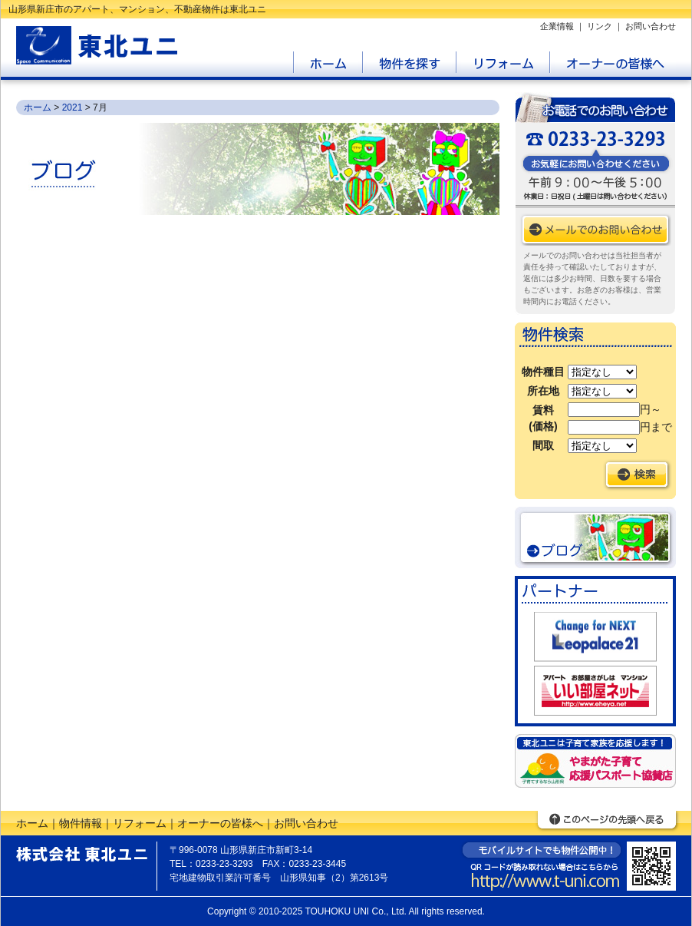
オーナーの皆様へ (220, 823)
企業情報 (557, 26)
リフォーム (139, 823)
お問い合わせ (650, 26)
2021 (72, 107)
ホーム (37, 107)
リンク (599, 26)
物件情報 (80, 823)
